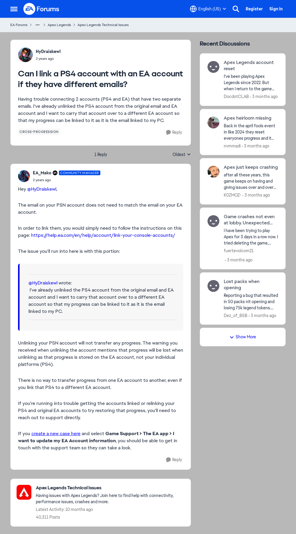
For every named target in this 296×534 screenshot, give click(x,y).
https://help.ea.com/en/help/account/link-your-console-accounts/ (103, 235)
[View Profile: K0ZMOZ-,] (213, 172)
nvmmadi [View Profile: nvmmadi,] (232, 145)
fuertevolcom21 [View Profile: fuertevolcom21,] (239, 250)
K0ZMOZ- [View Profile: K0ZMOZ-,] (232, 195)
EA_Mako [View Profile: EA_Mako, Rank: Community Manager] (42, 173)
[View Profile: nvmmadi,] (213, 122)
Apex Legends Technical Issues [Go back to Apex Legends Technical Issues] (103, 24)
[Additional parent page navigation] (37, 25)
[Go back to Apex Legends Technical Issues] (110, 488)
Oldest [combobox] (182, 155)
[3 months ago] (264, 97)
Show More (242, 337)
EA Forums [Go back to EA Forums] (19, 24)
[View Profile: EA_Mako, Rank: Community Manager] (24, 176)
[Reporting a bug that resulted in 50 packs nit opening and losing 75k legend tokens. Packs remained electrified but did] (251, 301)
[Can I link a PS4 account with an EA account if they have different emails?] (66, 180)
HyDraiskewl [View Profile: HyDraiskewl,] (48, 51)
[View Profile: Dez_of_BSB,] (213, 286)
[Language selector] (208, 9)
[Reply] (174, 132)
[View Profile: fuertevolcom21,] (213, 221)
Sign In (276, 9)
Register (254, 9)
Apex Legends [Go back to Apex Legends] (59, 24)
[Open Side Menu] (13, 8)
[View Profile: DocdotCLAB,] (213, 67)
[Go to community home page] (41, 9)
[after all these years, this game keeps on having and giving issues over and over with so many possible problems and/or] (251, 181)
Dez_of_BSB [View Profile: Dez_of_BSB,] (235, 315)
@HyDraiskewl (41, 189)
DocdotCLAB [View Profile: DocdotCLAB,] (236, 96)
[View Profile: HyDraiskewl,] (25, 54)
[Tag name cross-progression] (39, 131)
